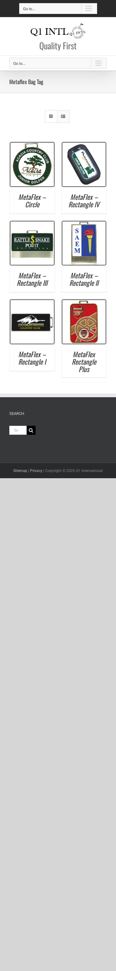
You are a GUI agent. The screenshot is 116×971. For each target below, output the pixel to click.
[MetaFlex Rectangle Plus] (84, 302)
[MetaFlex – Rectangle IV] (84, 144)
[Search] (31, 430)
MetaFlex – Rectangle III (32, 279)
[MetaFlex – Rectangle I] (32, 302)
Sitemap (20, 471)
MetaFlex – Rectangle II (83, 279)
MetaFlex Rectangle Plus (84, 361)
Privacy (36, 471)
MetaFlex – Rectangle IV (83, 200)
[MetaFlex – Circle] (32, 144)
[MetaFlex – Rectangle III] (32, 223)
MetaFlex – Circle (32, 200)
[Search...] (18, 430)
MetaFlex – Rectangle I (32, 357)
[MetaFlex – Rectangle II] (84, 223)
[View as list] (63, 116)
